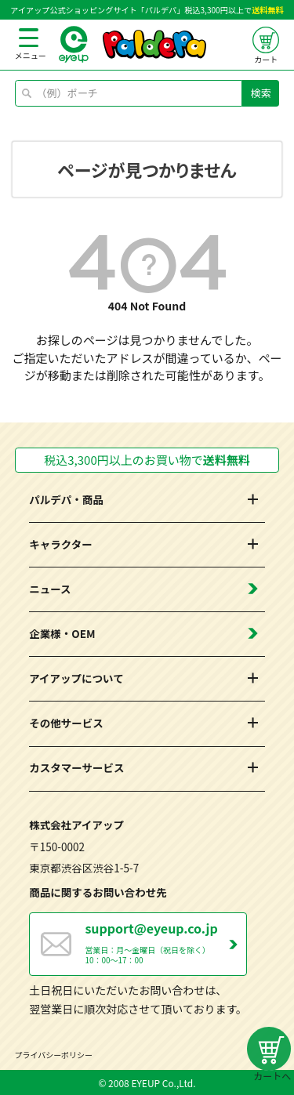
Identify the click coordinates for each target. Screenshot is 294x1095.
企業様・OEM (62, 633)
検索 (261, 92)
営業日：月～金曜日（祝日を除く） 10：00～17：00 (165, 942)
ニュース (50, 588)
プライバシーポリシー (54, 1055)
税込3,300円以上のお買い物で (147, 459)
